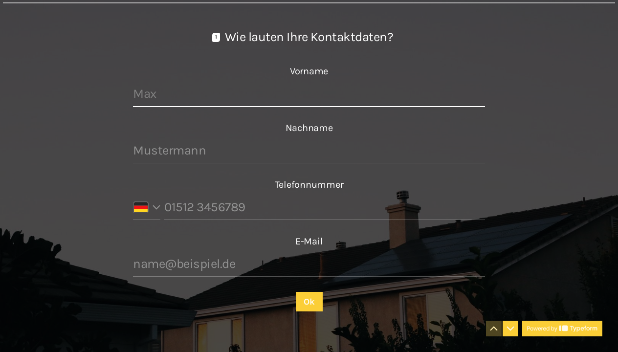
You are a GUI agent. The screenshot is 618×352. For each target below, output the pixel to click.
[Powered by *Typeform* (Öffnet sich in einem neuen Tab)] (562, 328)
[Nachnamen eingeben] (309, 150)
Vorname (309, 71)
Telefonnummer (309, 184)
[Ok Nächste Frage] (309, 301)
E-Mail (309, 241)
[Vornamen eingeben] (309, 94)
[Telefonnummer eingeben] (324, 207)
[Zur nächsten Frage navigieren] (510, 328)
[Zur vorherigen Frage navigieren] (494, 328)
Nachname (309, 127)
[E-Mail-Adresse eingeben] (309, 264)
